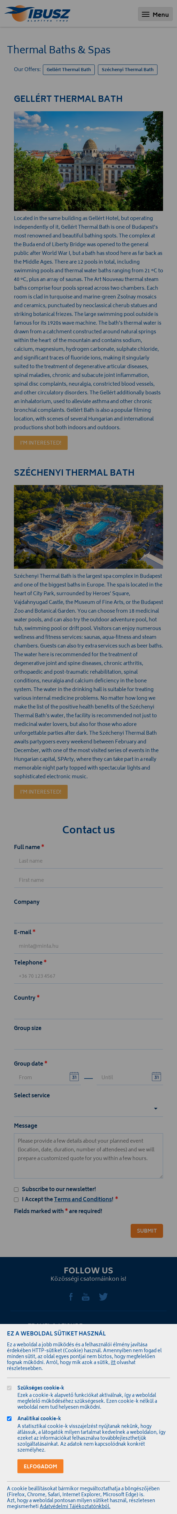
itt (113, 1363)
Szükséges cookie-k (40, 1389)
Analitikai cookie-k (39, 1420)
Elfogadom (40, 1467)
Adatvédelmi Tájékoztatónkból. (75, 1507)
